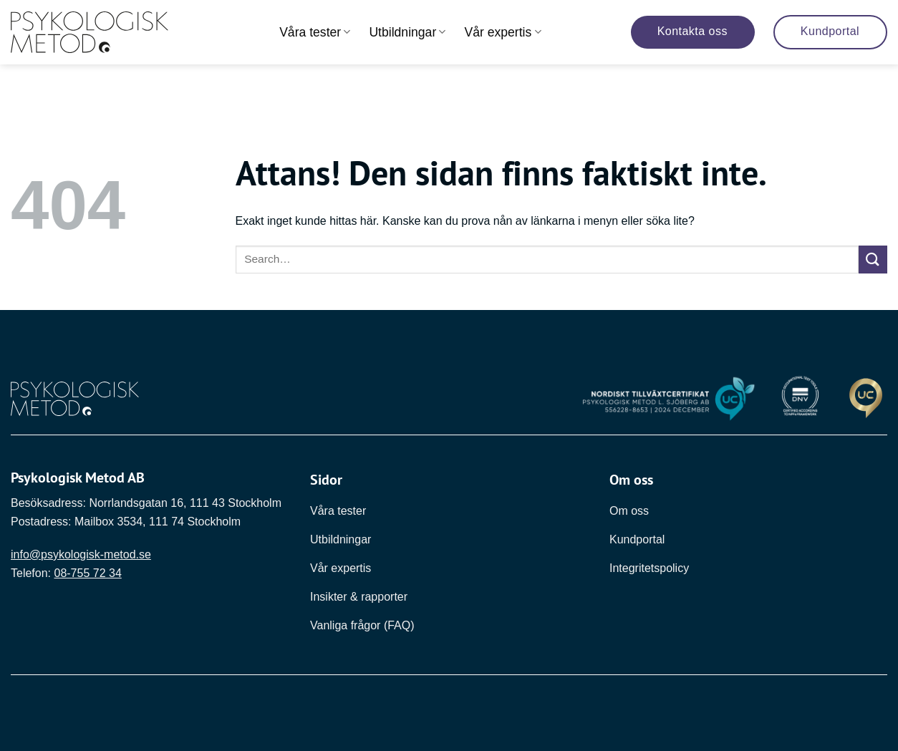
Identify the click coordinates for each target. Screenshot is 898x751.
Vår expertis (502, 32)
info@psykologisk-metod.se (81, 554)
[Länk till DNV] (800, 398)
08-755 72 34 (87, 573)
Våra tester (314, 32)
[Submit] (873, 259)
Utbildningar (407, 32)
